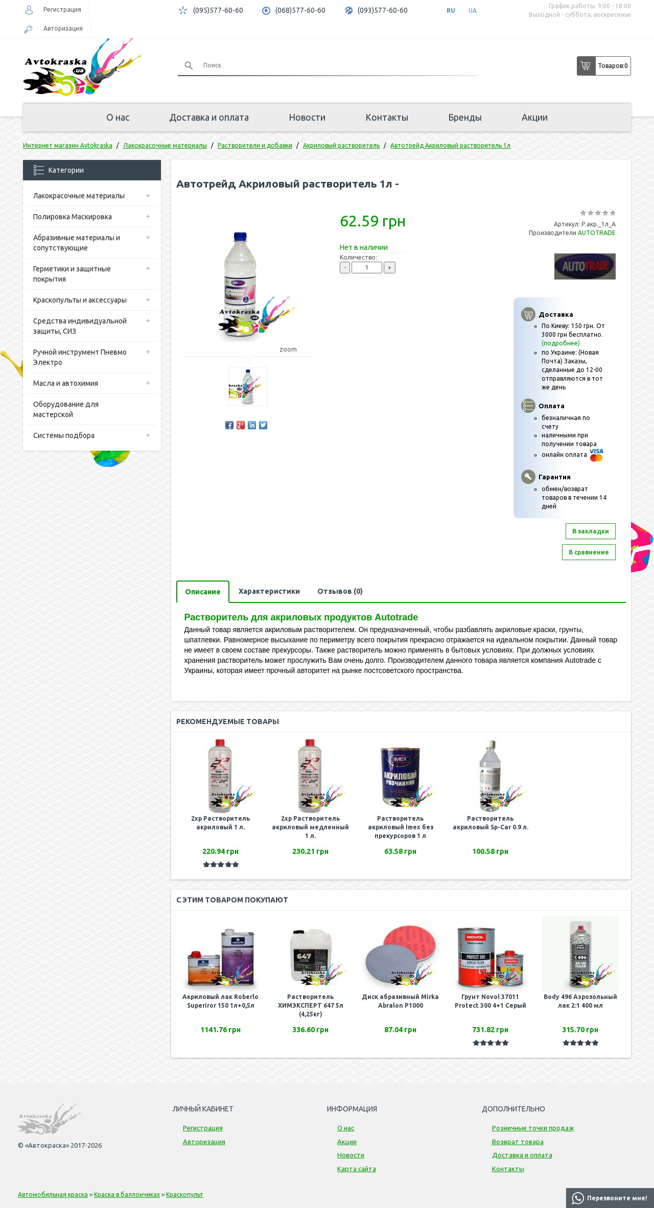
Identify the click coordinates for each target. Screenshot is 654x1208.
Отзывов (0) (340, 591)
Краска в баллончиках (127, 1194)
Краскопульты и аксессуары (80, 300)
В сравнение (589, 552)
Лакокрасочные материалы (79, 196)
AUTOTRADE (597, 232)
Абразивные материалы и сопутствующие (76, 243)
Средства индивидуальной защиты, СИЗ (80, 326)
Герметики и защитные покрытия (72, 274)
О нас (117, 117)
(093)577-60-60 (383, 10)
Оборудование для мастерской (66, 409)
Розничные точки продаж (533, 1127)
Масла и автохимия (65, 383)
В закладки (590, 531)
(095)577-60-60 (218, 10)
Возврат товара (518, 1141)
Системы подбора (64, 435)
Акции (535, 117)
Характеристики (269, 591)
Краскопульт (184, 1194)
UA (473, 10)
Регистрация (62, 9)
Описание (203, 592)
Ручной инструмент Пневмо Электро (80, 357)
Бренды (465, 117)
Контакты (386, 117)
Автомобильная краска (53, 1194)
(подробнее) (561, 343)
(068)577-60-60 (300, 10)
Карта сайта (356, 1168)
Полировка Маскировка (72, 217)
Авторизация (63, 28)
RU (451, 10)
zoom (293, 349)
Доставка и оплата (209, 117)
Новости (307, 117)
